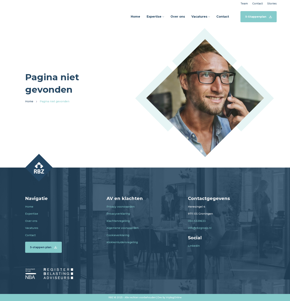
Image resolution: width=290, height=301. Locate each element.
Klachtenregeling (118, 221)
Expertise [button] (155, 16)
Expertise (31, 213)
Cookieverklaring (118, 235)
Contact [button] (257, 3)
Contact (30, 235)
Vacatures (31, 228)
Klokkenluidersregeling (122, 242)
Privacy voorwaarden (121, 206)
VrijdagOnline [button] (174, 297)
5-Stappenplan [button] (258, 16)
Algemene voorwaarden (123, 228)
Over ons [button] (178, 16)
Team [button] (244, 3)
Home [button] (135, 16)
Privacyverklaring (118, 213)
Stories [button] (272, 3)
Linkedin (194, 245)
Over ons (31, 221)
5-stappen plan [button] (43, 247)
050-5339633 (197, 221)
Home (29, 206)
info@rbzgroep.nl (199, 228)
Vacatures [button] (200, 16)
